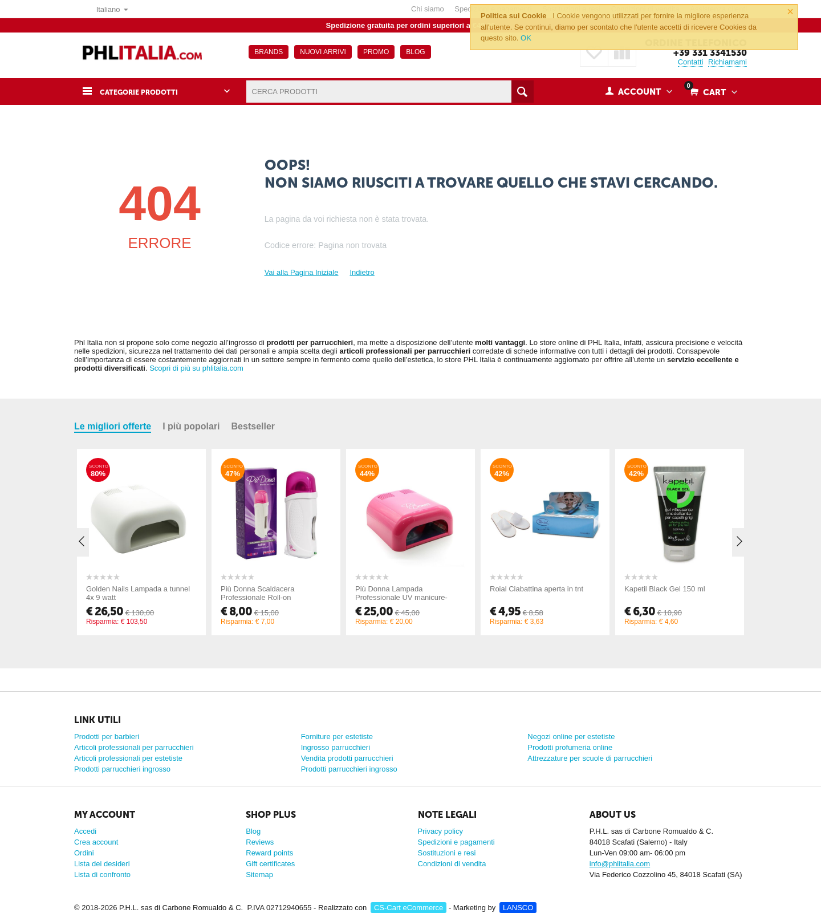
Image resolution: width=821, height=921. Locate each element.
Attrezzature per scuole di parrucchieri (589, 758)
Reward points (269, 853)
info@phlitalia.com (620, 863)
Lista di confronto (102, 874)
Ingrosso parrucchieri (335, 747)
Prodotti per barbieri (106, 736)
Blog (253, 831)
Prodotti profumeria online (569, 747)
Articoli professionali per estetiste (128, 758)
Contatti (691, 62)
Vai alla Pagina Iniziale (302, 272)
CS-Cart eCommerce (408, 907)
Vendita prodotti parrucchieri (347, 758)
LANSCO (518, 907)
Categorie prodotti (145, 92)
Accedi (85, 831)
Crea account (96, 842)
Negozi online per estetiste (571, 736)
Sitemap (259, 874)
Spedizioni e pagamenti (456, 842)
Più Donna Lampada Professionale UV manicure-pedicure (401, 597)
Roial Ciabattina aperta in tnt (536, 589)
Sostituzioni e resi (447, 853)
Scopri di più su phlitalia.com (196, 368)
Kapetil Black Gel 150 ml (664, 589)
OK (526, 38)
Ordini (84, 853)
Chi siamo (427, 9)
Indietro (361, 272)
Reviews (260, 842)
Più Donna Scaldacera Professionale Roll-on (257, 593)
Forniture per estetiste (337, 736)
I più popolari (191, 426)
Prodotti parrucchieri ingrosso (122, 769)
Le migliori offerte (112, 426)
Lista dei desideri (102, 863)
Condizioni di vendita (452, 863)
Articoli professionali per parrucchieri (134, 747)
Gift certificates (270, 863)
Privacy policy (440, 831)
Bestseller (253, 426)
